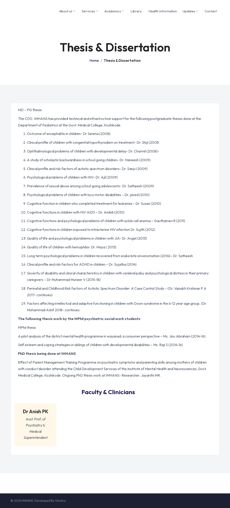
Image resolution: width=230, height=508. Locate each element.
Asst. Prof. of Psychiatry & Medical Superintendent (36, 422)
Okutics (60, 501)
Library (136, 11)
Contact (211, 11)
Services (90, 11)
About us (67, 11)
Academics (114, 11)
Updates (190, 11)
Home (94, 60)
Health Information (162, 11)
